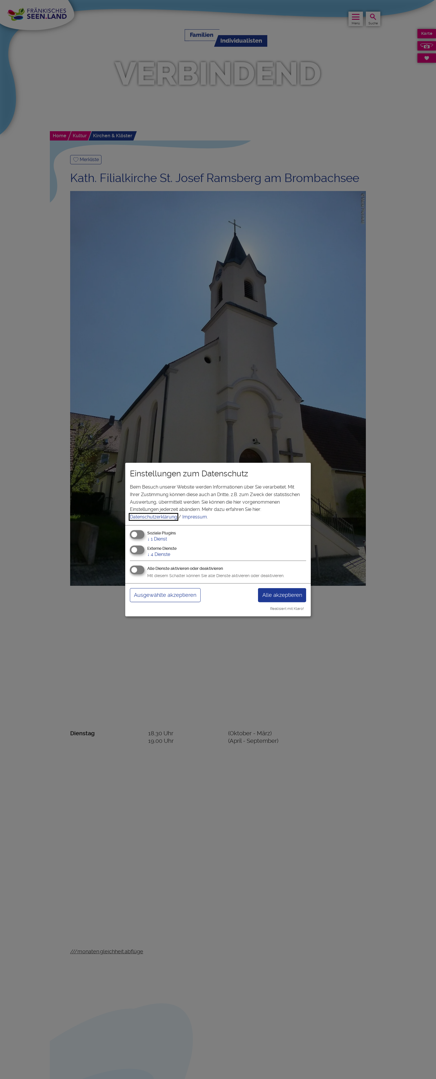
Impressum (194, 517)
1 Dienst (157, 539)
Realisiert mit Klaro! (287, 608)
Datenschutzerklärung (153, 517)
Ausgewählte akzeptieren (165, 595)
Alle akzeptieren (282, 595)
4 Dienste (158, 554)
